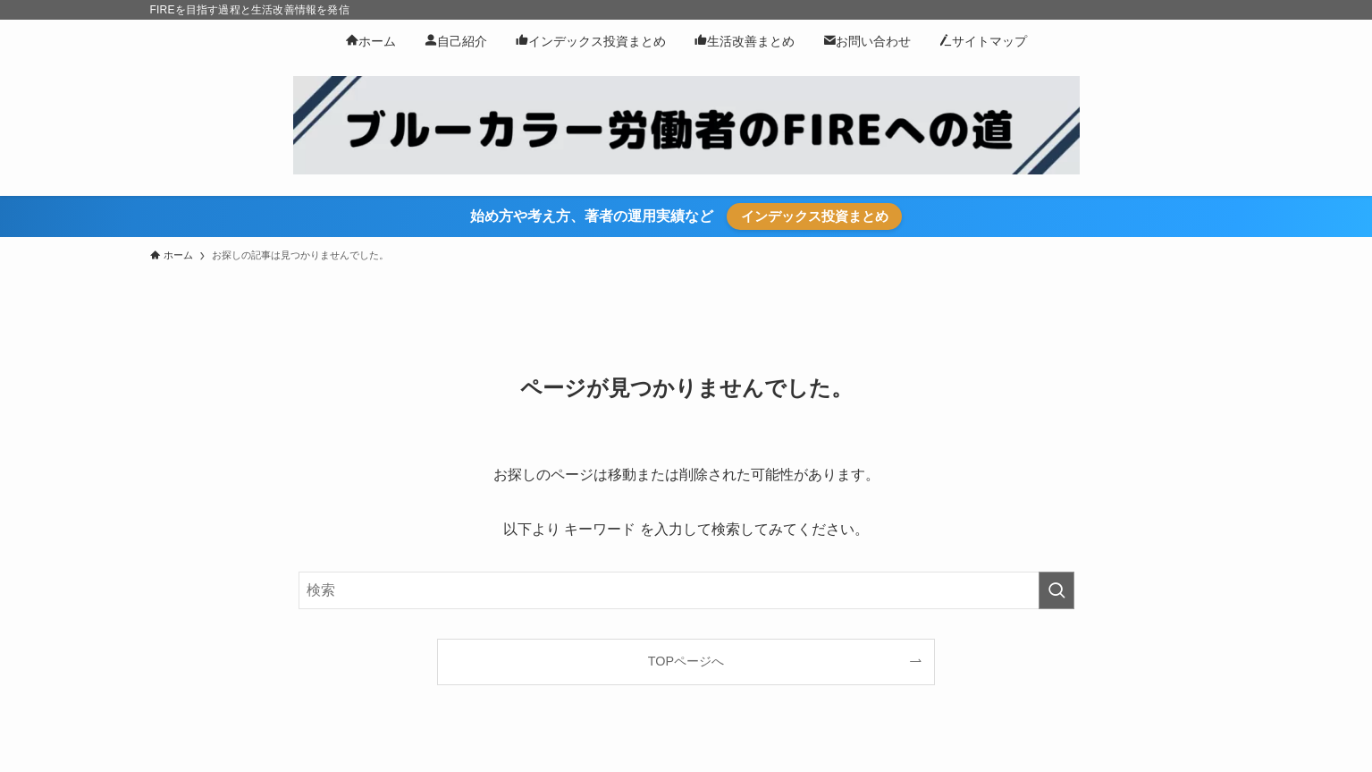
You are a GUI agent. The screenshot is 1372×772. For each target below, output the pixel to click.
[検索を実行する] (1056, 590)
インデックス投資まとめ (814, 216)
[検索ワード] (686, 590)
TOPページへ (686, 661)
